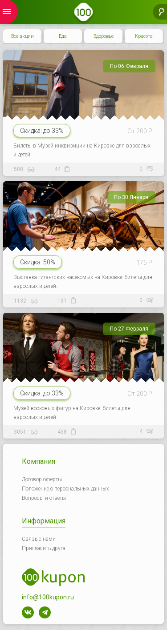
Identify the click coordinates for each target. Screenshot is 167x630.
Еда (63, 36)
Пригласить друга (43, 548)
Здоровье (104, 36)
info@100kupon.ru (48, 597)
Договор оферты (42, 479)
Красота (144, 36)
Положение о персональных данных (65, 489)
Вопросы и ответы (44, 498)
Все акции (22, 36)
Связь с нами (39, 539)
